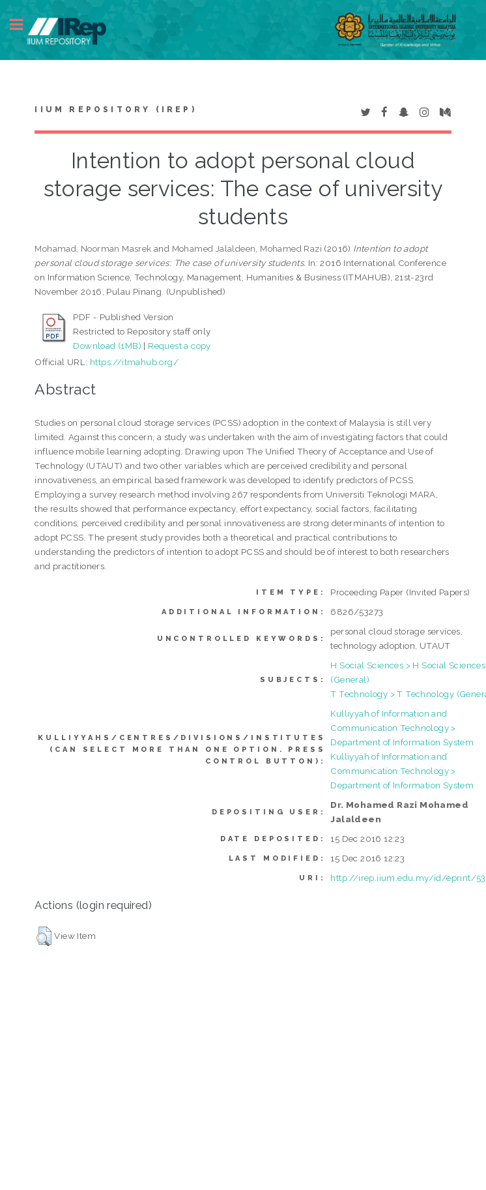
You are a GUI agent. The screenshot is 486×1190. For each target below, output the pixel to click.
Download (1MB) (107, 345)
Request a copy (179, 345)
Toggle (23, 24)
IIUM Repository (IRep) (115, 109)
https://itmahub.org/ (134, 362)
